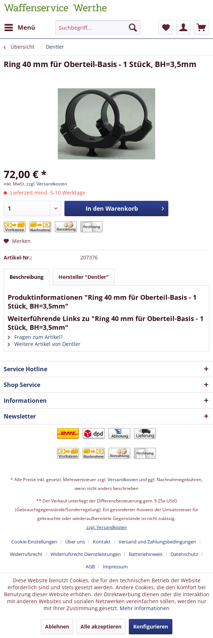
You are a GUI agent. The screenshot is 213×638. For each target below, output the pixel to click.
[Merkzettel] (165, 27)
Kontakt (102, 541)
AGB (90, 566)
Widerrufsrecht (26, 554)
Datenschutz (184, 554)
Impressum (115, 566)
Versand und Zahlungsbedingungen (157, 541)
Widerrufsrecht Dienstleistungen (86, 554)
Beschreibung (27, 276)
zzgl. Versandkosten (46, 184)
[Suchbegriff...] (98, 27)
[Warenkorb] (201, 27)
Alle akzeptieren (101, 626)
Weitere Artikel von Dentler (44, 343)
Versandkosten (123, 479)
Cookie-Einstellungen (34, 541)
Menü (19, 27)
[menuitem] (19, 27)
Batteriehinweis (145, 554)
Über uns (75, 541)
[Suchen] (133, 27)
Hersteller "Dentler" (84, 276)
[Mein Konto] (183, 27)
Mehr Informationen (144, 608)
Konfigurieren (150, 626)
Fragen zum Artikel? (35, 336)
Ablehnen (57, 626)
